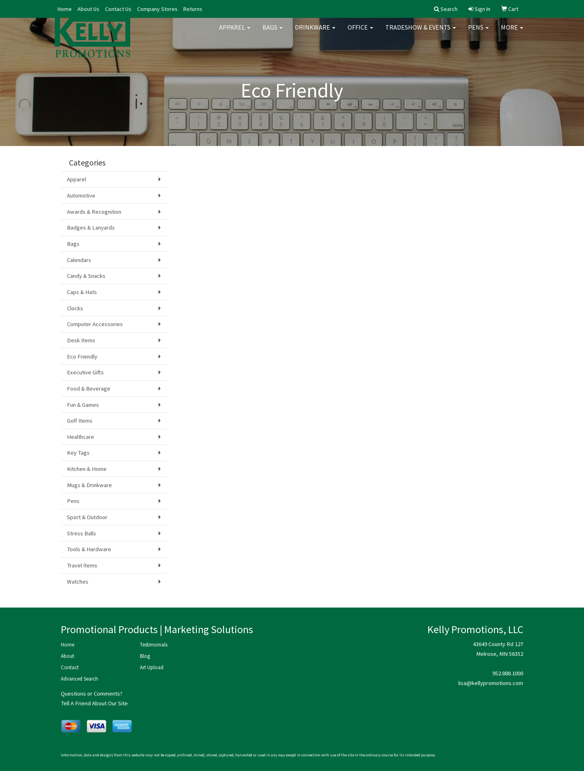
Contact (70, 667)
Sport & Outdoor (87, 517)
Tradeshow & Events (420, 32)
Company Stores (157, 9)
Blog (145, 656)
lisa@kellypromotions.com (490, 683)
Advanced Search (79, 678)
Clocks (75, 308)
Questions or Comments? (91, 693)
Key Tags (78, 452)
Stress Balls (81, 533)
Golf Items (79, 420)
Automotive (81, 195)
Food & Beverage (88, 388)
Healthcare (80, 436)
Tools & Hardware (89, 549)
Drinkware (315, 32)
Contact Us (118, 9)
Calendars (79, 260)
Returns (192, 9)
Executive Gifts (85, 372)
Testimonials (153, 644)
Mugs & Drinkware (89, 485)
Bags (272, 32)
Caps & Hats (82, 292)
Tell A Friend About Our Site (94, 703)
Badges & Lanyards (91, 227)
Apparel (234, 32)
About (67, 656)
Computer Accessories (95, 324)
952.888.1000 (507, 673)
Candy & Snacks (86, 275)
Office (360, 32)
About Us (88, 9)
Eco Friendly (82, 356)
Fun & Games (83, 404)
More (512, 32)
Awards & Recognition (94, 211)
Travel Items (82, 565)
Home (65, 9)
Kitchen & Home (87, 468)
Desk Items (81, 340)
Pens (478, 32)
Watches (77, 581)
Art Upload (151, 667)
